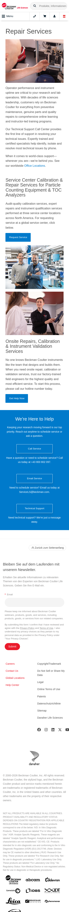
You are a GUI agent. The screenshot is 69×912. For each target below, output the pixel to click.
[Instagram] (46, 730)
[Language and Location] (64, 16)
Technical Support (34, 508)
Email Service (34, 478)
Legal (40, 682)
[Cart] (45, 16)
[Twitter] (60, 730)
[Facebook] (39, 730)
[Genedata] (13, 891)
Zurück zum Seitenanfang (47, 548)
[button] (34, 6)
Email (9, 594)
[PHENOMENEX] (52, 902)
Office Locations (34, 165)
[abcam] (33, 880)
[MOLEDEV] (33, 902)
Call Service (34, 448)
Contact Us (12, 670)
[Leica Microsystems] (13, 902)
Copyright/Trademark (49, 663)
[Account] (54, 16)
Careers (10, 663)
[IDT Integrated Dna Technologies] (52, 891)
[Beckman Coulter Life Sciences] (15, 6)
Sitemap (41, 710)
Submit (12, 646)
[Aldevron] (52, 880)
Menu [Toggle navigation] (7, 16)
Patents (41, 696)
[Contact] (34, 16)
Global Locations (15, 677)
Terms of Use (46, 628)
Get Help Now (16, 398)
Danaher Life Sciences (50, 717)
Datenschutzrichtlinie (49, 703)
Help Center (12, 685)
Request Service (18, 237)
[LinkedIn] (53, 730)
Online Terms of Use (48, 689)
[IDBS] (33, 891)
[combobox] (48, 6)
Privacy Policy (27, 628)
